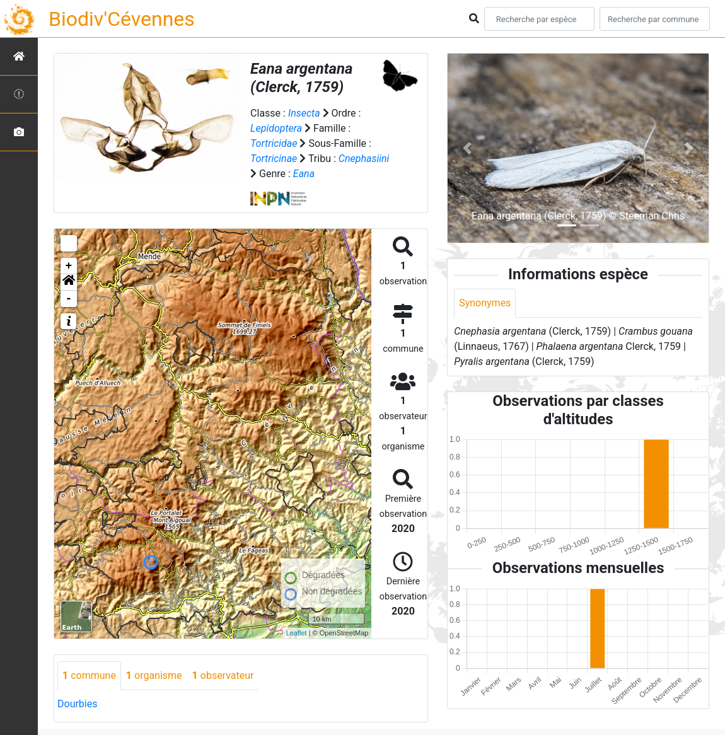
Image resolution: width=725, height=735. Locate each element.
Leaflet (296, 633)
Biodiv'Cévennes (122, 19)
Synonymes (485, 303)
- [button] (69, 298)
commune (89, 675)
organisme (154, 675)
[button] (69, 282)
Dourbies (77, 704)
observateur (223, 675)
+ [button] (69, 266)
